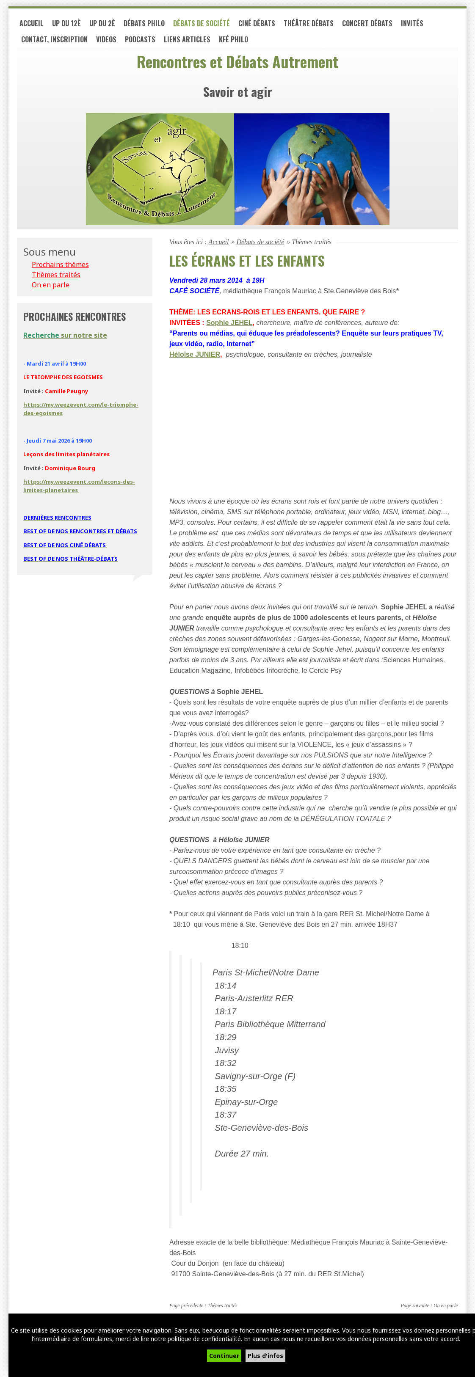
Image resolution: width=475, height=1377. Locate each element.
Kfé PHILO (233, 41)
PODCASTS (140, 41)
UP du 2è (102, 24)
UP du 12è (66, 24)
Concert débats (367, 24)
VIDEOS (106, 41)
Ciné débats (256, 24)
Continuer (224, 1356)
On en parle (446, 1307)
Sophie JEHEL (229, 324)
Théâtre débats (309, 24)
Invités (412, 24)
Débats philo (144, 24)
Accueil (31, 24)
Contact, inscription (54, 41)
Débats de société (201, 24)
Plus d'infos (265, 1356)
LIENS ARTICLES (187, 41)
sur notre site (65, 336)
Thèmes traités (222, 1307)
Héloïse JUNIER (194, 355)
